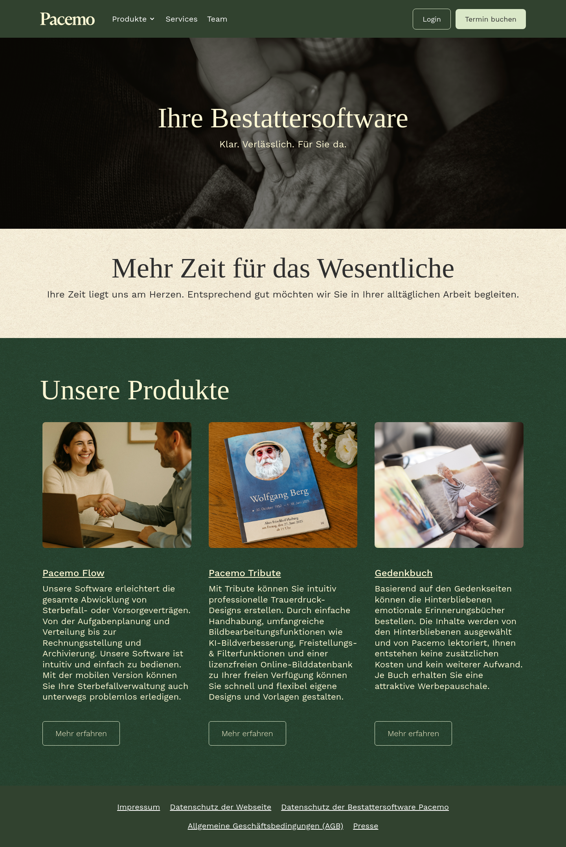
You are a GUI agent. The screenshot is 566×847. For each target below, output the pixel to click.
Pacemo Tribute (245, 573)
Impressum (138, 807)
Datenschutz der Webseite (220, 807)
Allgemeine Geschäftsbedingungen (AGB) (266, 825)
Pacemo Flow (73, 573)
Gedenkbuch (403, 573)
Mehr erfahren (81, 733)
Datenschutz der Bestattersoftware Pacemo (365, 807)
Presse (365, 825)
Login (432, 19)
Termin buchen (490, 19)
